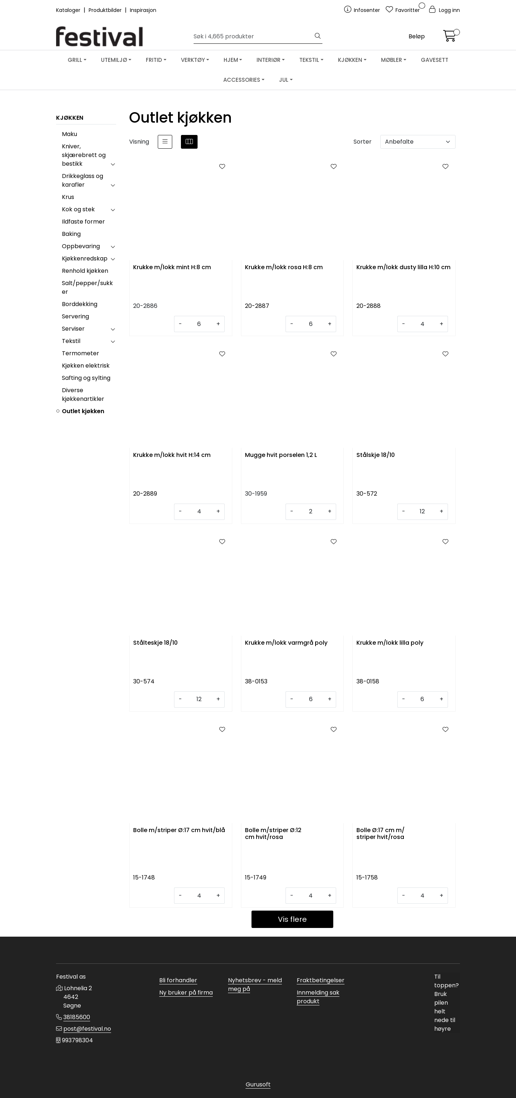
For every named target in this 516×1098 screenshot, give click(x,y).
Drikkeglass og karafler (82, 180)
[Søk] (253, 36)
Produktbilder (106, 10)
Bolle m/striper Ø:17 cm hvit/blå (179, 830)
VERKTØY (193, 60)
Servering (75, 316)
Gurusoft (258, 1084)
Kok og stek (78, 209)
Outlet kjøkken (83, 411)
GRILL (75, 60)
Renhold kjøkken (85, 271)
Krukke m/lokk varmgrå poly (286, 643)
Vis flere (292, 919)
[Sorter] (418, 142)
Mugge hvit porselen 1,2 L (281, 455)
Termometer (80, 353)
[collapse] (112, 164)
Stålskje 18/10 (375, 455)
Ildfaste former (83, 221)
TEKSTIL (309, 60)
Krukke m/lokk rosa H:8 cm (284, 267)
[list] (165, 142)
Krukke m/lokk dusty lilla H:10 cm (403, 267)
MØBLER (391, 60)
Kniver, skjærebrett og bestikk (84, 155)
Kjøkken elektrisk (86, 365)
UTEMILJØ (114, 60)
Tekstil (71, 341)
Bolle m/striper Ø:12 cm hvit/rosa (273, 834)
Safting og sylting (86, 378)
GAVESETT (434, 60)
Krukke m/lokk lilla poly (389, 643)
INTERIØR (268, 60)
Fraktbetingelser (320, 980)
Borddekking (79, 304)
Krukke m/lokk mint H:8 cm (172, 267)
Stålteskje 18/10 (155, 643)
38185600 (76, 1017)
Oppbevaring (81, 246)
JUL (283, 80)
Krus (68, 197)
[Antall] (199, 324)
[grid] (189, 142)
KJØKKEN (350, 60)
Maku (69, 134)
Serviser (73, 329)
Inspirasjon (143, 10)
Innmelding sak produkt (318, 996)
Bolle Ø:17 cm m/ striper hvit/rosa (380, 834)
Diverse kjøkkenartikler (83, 394)
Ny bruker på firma (186, 992)
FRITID (154, 60)
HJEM (231, 60)
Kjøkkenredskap (84, 258)
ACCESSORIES (241, 80)
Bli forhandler (178, 980)
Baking (71, 234)
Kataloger (69, 10)
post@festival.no (87, 1029)
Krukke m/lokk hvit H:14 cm (172, 455)
